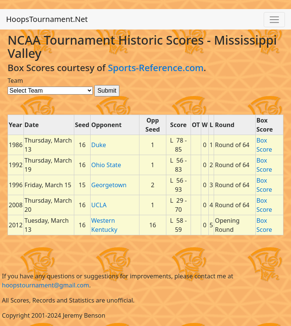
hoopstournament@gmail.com (45, 285)
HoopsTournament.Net (47, 19)
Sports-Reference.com (156, 67)
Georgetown (109, 185)
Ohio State (106, 165)
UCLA (98, 205)
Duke (98, 145)
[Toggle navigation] (274, 19)
